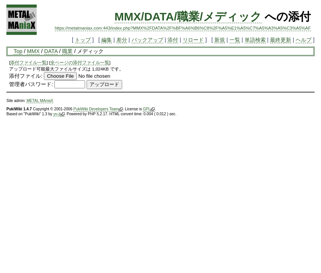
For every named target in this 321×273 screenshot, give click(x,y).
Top (18, 51)
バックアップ (147, 40)
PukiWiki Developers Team (98, 109)
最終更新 (280, 40)
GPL (149, 109)
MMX (33, 51)
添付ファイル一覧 (28, 62)
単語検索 (255, 40)
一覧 (235, 40)
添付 (172, 40)
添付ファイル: (25, 76)
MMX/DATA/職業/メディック (188, 16)
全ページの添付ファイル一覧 (79, 62)
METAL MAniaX (39, 101)
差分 (121, 40)
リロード (193, 40)
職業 (67, 51)
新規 (219, 40)
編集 (106, 40)
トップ (83, 40)
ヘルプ (304, 40)
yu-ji (58, 114)
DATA (50, 51)
